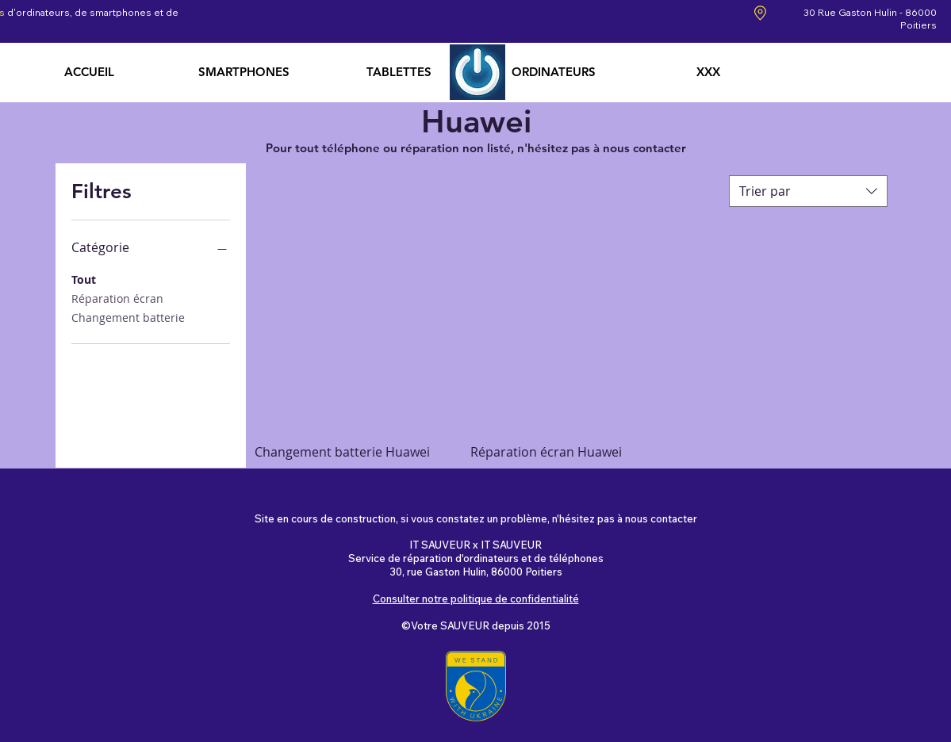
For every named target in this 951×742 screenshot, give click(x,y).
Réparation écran (117, 297)
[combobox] (808, 191)
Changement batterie (128, 316)
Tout (83, 278)
